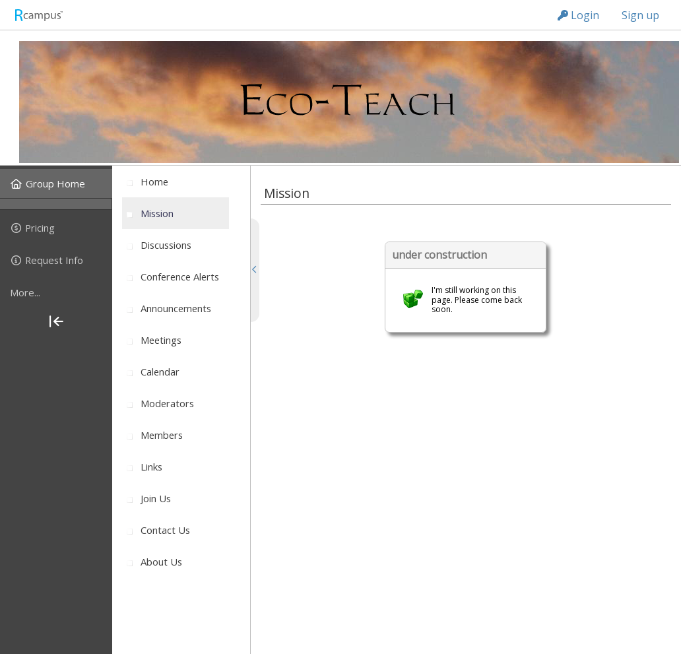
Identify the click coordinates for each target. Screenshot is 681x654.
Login (578, 15)
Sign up (640, 15)
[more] (56, 292)
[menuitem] (56, 183)
